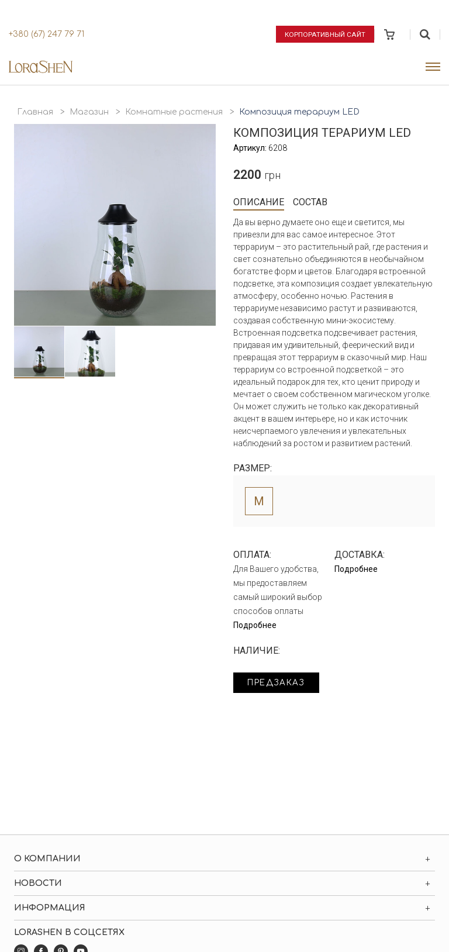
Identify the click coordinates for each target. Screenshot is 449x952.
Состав (310, 202)
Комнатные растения (174, 112)
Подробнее (255, 625)
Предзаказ (278, 683)
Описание (258, 202)
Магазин (89, 112)
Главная (35, 112)
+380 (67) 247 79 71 (46, 34)
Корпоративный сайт (325, 34)
